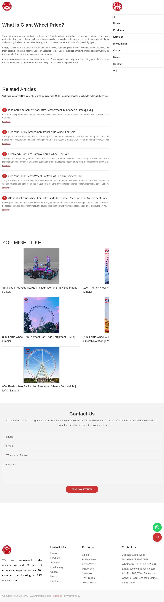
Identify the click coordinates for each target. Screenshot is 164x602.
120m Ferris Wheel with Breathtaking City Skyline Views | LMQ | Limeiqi (121, 289)
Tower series (143, 242)
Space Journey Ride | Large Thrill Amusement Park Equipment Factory (39, 289)
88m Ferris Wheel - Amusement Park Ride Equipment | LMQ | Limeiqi (38, 339)
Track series (128, 242)
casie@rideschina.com (142, 568)
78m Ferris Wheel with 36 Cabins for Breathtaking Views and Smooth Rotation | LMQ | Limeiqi (119, 339)
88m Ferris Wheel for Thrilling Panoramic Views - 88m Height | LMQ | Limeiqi (39, 388)
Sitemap (57, 595)
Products (156, 242)
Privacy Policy (72, 595)
